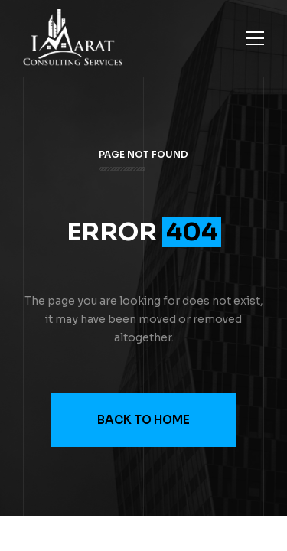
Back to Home (143, 419)
